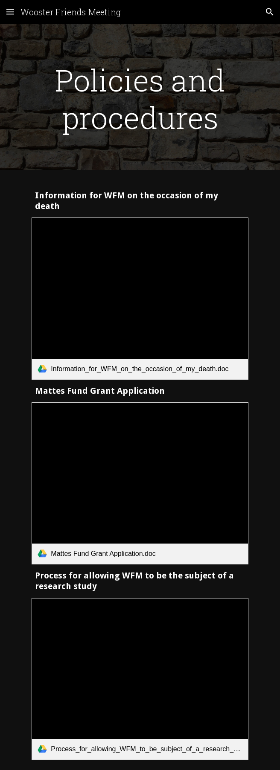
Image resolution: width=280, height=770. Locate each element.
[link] (140, 298)
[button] (10, 11)
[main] (140, 99)
